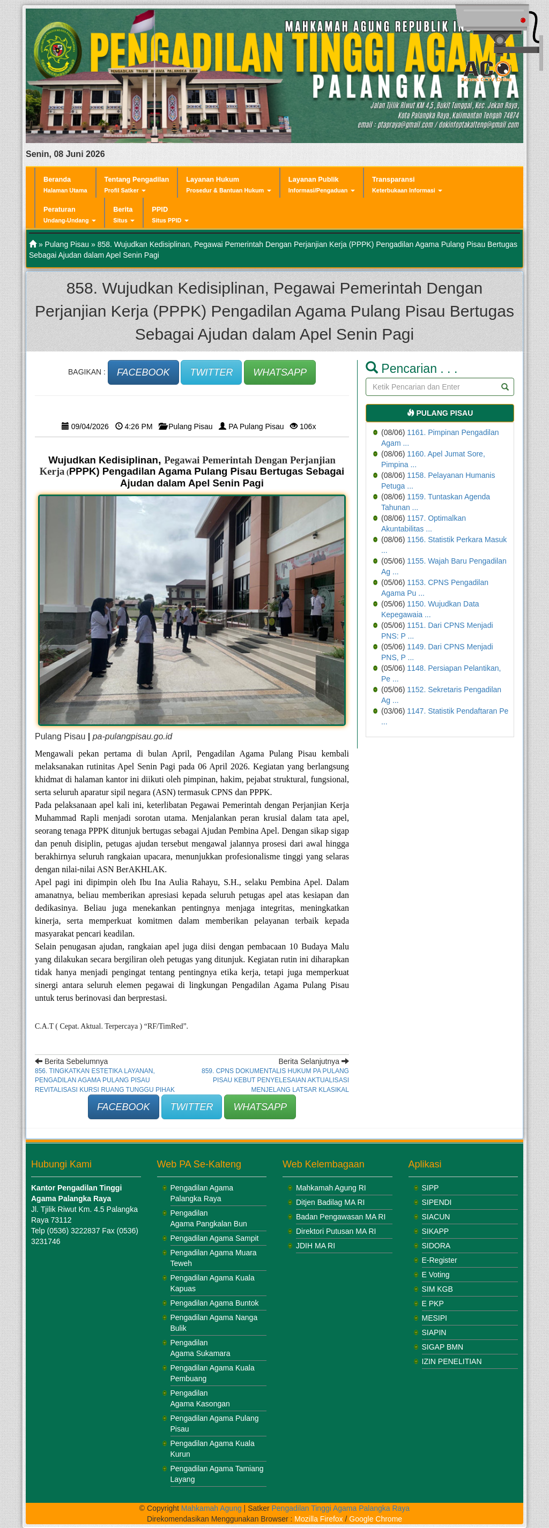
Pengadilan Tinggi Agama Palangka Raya (341, 1508)
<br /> (98, 1332)
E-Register (439, 1260)
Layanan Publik (321, 184)
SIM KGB (437, 1289)
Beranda (65, 184)
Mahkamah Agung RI (331, 1188)
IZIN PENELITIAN (452, 1361)
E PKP (433, 1303)
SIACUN (436, 1216)
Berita (124, 214)
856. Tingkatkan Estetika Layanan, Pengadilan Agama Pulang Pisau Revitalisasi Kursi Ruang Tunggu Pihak (105, 1080)
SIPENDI (437, 1202)
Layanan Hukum (228, 184)
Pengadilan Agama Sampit (214, 1238)
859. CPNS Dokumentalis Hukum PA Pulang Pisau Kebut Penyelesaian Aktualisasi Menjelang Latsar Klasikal (275, 1080)
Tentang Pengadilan (137, 184)
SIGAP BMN (443, 1347)
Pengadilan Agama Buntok (214, 1303)
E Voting (436, 1274)
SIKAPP (435, 1231)
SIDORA (436, 1245)
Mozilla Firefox (318, 1519)
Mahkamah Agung (211, 1508)
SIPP (430, 1188)
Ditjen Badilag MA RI (330, 1202)
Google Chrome (375, 1519)
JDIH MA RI (315, 1245)
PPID (170, 214)
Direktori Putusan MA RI (336, 1231)
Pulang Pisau (67, 244)
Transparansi (407, 184)
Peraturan (69, 214)
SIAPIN (434, 1332)
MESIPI (434, 1318)
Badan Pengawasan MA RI (340, 1216)
